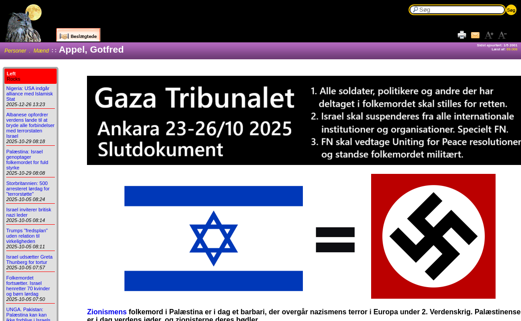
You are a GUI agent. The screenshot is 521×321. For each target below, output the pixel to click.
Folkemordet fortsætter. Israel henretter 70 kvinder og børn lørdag (28, 285)
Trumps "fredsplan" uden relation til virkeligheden (27, 236)
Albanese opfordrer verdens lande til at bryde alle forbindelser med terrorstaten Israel (30, 125)
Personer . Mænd (26, 51)
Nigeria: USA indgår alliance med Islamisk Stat (29, 94)
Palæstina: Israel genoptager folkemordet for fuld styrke (27, 159)
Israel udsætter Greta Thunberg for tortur (29, 259)
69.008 (512, 49)
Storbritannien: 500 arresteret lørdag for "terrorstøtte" (28, 189)
